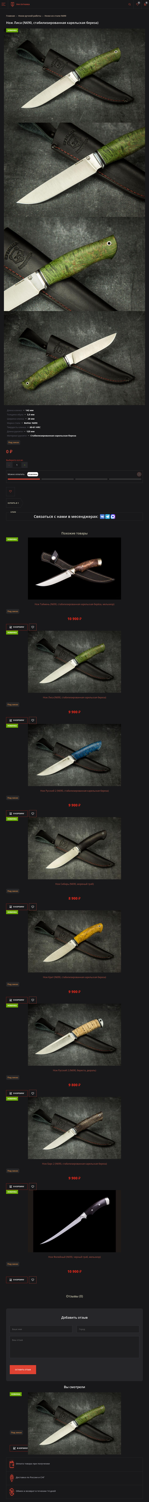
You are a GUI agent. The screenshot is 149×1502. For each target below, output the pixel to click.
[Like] (36, 627)
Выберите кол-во (14, 460)
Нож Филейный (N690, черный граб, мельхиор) (74, 1256)
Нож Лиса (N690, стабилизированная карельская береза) (74, 697)
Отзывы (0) (74, 1295)
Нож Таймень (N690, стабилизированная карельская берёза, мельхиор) (74, 604)
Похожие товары (74, 533)
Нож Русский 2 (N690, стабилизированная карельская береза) (74, 790)
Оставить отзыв (23, 1368)
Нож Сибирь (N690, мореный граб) (74, 883)
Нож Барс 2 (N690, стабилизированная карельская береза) (75, 1162)
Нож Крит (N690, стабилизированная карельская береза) (74, 976)
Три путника (20, 3)
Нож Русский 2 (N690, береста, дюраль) (74, 1069)
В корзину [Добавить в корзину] (18, 627)
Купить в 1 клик (13, 505)
